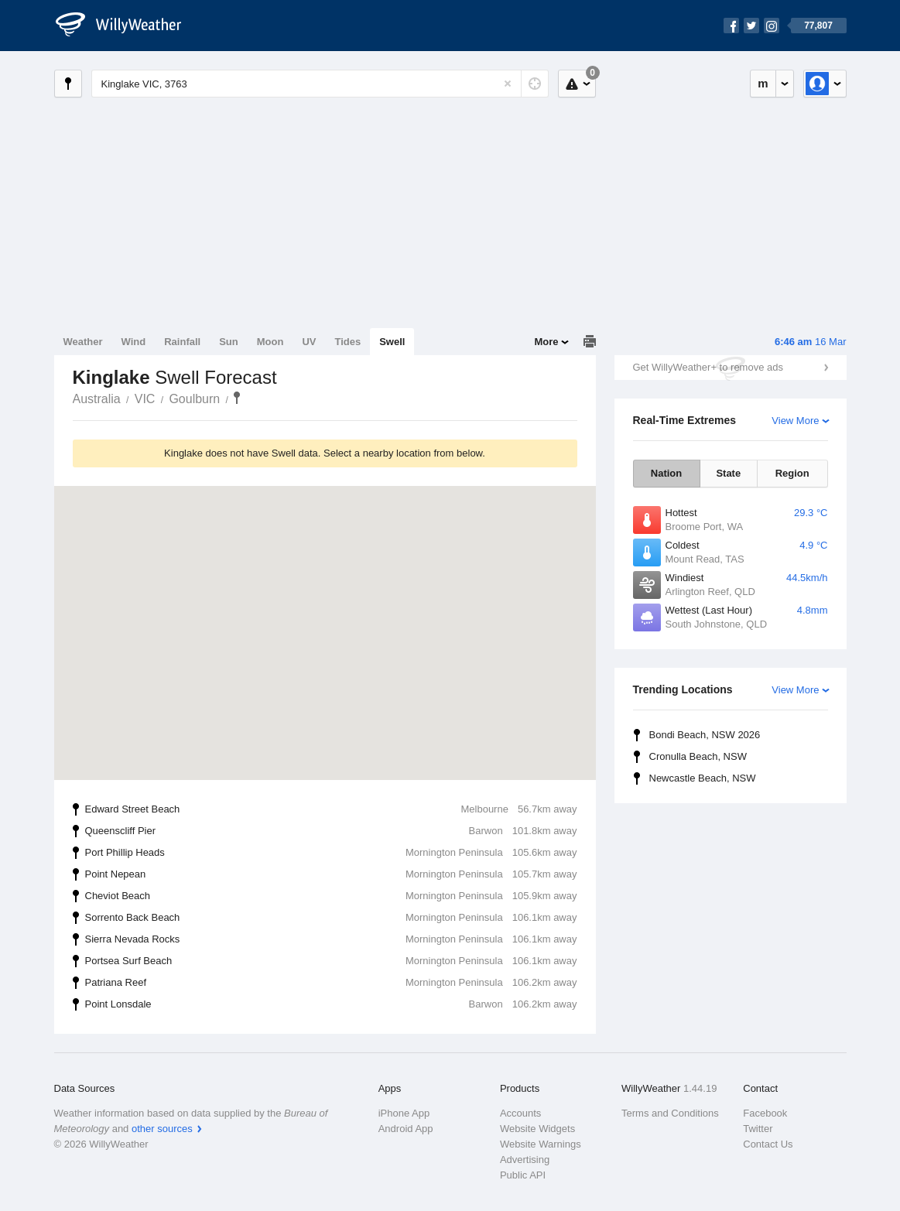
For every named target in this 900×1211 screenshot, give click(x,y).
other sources (162, 1128)
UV (309, 341)
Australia (97, 398)
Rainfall (182, 341)
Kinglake (237, 398)
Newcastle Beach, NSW (702, 778)
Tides (347, 341)
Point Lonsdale (331, 1004)
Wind (133, 341)
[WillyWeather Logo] (127, 25)
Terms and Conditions (670, 1113)
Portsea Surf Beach (331, 961)
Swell (392, 341)
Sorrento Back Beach (331, 917)
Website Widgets (537, 1128)
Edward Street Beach (331, 809)
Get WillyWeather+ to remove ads (708, 367)
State (728, 473)
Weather (83, 341)
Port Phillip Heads (331, 852)
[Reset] (507, 83)
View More (795, 420)
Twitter (757, 1128)
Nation (666, 473)
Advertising (524, 1159)
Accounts (520, 1113)
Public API (523, 1175)
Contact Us (767, 1144)
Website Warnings (540, 1144)
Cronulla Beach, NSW (698, 756)
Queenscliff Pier (331, 831)
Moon (270, 341)
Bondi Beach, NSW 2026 (705, 735)
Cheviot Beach (331, 896)
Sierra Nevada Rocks (331, 939)
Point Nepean (331, 874)
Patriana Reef (331, 982)
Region (792, 473)
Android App (405, 1128)
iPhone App (404, 1113)
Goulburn (194, 398)
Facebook (765, 1113)
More (546, 341)
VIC (145, 398)
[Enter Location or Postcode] (320, 83)
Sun (228, 341)
